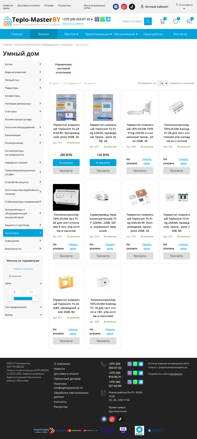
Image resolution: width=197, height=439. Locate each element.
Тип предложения (23, 307)
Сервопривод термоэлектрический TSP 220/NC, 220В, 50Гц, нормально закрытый (103, 223)
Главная (16, 34)
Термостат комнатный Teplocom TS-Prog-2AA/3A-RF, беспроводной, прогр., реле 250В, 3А (140, 223)
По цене (90, 83)
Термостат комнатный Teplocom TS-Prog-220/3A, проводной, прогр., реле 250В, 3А (103, 133)
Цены (6, 8)
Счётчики (23, 111)
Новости (8, 5)
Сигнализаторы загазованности (14, 152)
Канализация (23, 135)
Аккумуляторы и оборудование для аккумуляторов (23, 213)
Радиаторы (23, 88)
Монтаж (71, 34)
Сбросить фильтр (23, 268)
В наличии (15, 276)
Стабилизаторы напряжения (23, 202)
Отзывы (49, 5)
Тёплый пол (23, 80)
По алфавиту (72, 83)
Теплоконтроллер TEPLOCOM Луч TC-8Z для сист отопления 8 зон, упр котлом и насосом (66, 223)
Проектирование (98, 34)
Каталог (43, 34)
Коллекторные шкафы (18, 119)
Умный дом (23, 233)
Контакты (180, 34)
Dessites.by (176, 373)
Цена (23, 283)
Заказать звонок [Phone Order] (73, 23)
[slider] (10, 298)
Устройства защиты (23, 182)
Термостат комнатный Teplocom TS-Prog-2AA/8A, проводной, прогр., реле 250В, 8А (176, 223)
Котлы (23, 64)
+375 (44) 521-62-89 (115, 384)
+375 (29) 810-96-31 (115, 375)
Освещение (23, 241)
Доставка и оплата (29, 5)
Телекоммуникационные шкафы (23, 172)
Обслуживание (126, 34)
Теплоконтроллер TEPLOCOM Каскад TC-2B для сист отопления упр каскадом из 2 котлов (177, 133)
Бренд (23, 314)
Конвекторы (12, 95)
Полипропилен (23, 143)
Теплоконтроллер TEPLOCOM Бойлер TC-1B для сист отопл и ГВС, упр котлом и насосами (103, 308)
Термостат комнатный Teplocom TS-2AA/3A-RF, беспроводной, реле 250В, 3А (66, 131)
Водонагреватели (23, 72)
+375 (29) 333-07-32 (115, 366)
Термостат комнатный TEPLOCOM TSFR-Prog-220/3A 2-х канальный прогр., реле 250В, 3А (140, 133)
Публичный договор (67, 378)
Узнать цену (146, 161)
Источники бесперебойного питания (23, 192)
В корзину (66, 162)
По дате (55, 83)
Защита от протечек (23, 225)
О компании (62, 364)
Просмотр (66, 170)
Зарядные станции (23, 162)
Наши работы (153, 34)
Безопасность (23, 249)
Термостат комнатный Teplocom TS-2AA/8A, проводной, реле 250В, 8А (66, 306)
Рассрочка (64, 5)
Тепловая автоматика (23, 104)
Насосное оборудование (23, 127)
